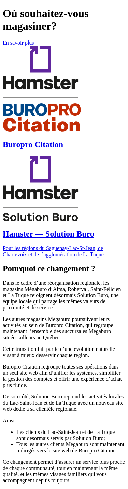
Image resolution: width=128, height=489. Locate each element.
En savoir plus (18, 43)
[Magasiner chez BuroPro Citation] (64, 97)
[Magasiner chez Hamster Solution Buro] (64, 207)
